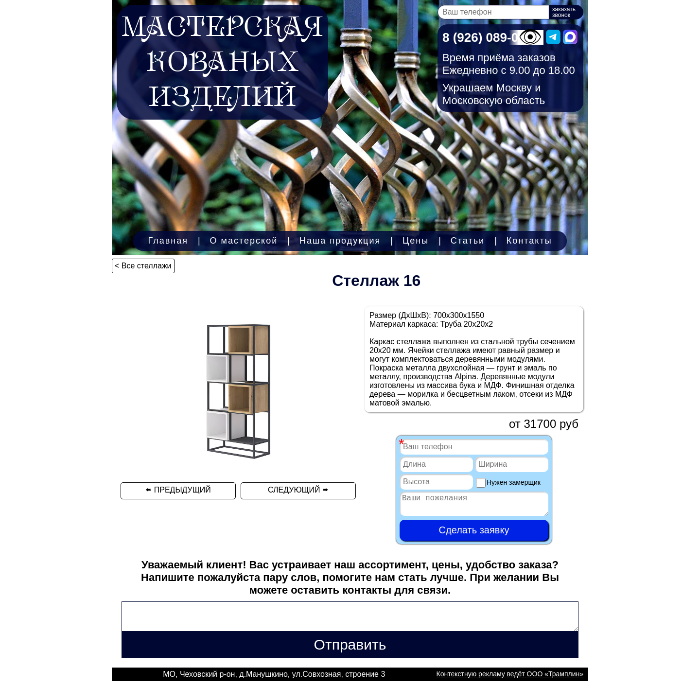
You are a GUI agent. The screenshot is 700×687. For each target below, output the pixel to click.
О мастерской (244, 241)
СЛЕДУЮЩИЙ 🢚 (298, 490)
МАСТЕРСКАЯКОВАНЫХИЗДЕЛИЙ (222, 62)
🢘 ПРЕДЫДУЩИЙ (177, 490)
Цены (415, 241)
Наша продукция (340, 241)
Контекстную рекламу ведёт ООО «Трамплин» (510, 680)
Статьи (468, 241)
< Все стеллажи (143, 266)
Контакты (529, 241)
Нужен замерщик (508, 483)
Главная (168, 241)
